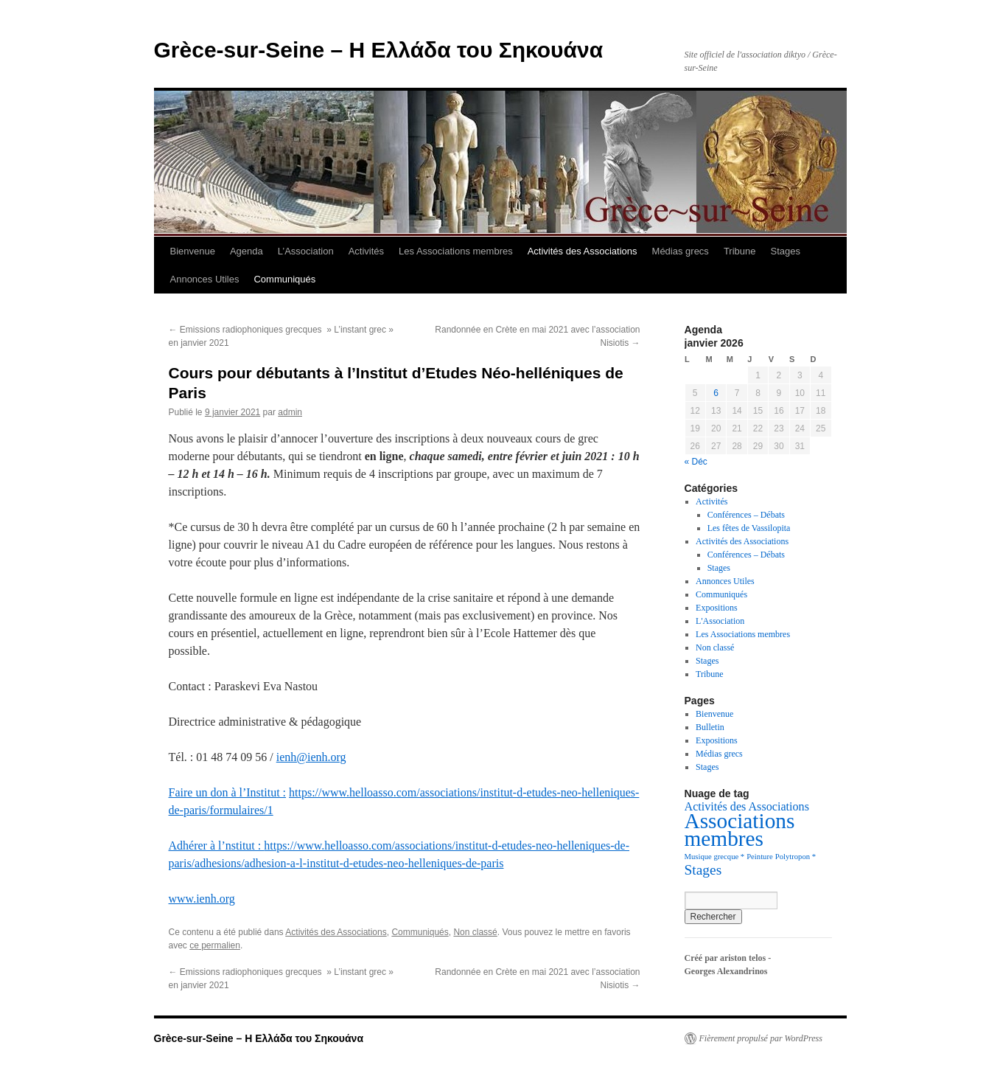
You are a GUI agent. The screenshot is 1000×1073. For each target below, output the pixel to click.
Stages (785, 251)
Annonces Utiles (204, 279)
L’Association (306, 251)
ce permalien (214, 945)
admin (290, 412)
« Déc (696, 461)
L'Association (720, 621)
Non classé (475, 932)
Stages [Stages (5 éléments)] (703, 870)
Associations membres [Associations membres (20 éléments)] (740, 829)
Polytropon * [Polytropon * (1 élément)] (795, 857)
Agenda (246, 251)
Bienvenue (192, 251)
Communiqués (284, 279)
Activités (366, 251)
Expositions (717, 608)
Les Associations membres (456, 251)
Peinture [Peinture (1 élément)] (759, 857)
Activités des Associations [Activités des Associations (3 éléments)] (747, 806)
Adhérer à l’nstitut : (217, 845)
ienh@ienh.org (311, 757)
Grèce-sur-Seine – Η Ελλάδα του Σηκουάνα (379, 50)
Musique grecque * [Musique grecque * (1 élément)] (715, 857)
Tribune (740, 251)
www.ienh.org (202, 898)
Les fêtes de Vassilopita (749, 528)
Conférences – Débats (746, 515)
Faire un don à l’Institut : (228, 792)
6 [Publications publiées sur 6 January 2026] (715, 393)
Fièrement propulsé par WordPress (760, 1038)
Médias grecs (680, 251)
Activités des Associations (582, 251)
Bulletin (710, 727)
